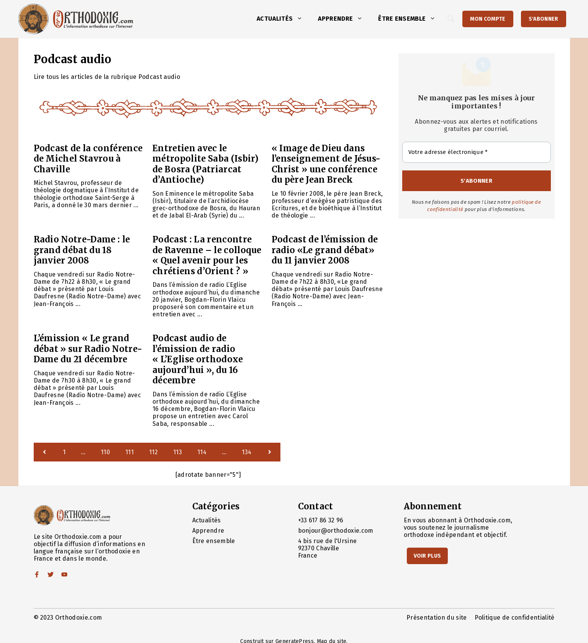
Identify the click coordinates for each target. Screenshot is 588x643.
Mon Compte (487, 19)
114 (201, 452)
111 (129, 452)
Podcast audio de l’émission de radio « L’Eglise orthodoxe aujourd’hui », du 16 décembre (197, 359)
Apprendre (344, 18)
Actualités (283, 18)
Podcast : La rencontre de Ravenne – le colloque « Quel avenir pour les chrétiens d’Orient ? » (207, 255)
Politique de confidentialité (515, 617)
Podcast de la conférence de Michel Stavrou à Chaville (88, 159)
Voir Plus (427, 556)
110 (105, 452)
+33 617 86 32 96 (321, 520)
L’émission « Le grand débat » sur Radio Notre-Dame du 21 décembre (88, 349)
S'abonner (544, 19)
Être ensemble (410, 18)
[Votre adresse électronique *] (476, 152)
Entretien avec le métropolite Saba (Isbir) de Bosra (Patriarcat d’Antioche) (205, 164)
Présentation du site (436, 617)
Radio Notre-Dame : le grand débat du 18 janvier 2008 (82, 250)
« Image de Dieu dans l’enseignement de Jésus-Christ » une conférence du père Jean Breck (326, 164)
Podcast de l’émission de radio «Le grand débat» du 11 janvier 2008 (325, 250)
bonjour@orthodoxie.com (335, 530)
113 (177, 452)
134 (246, 452)
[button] (301, 18)
